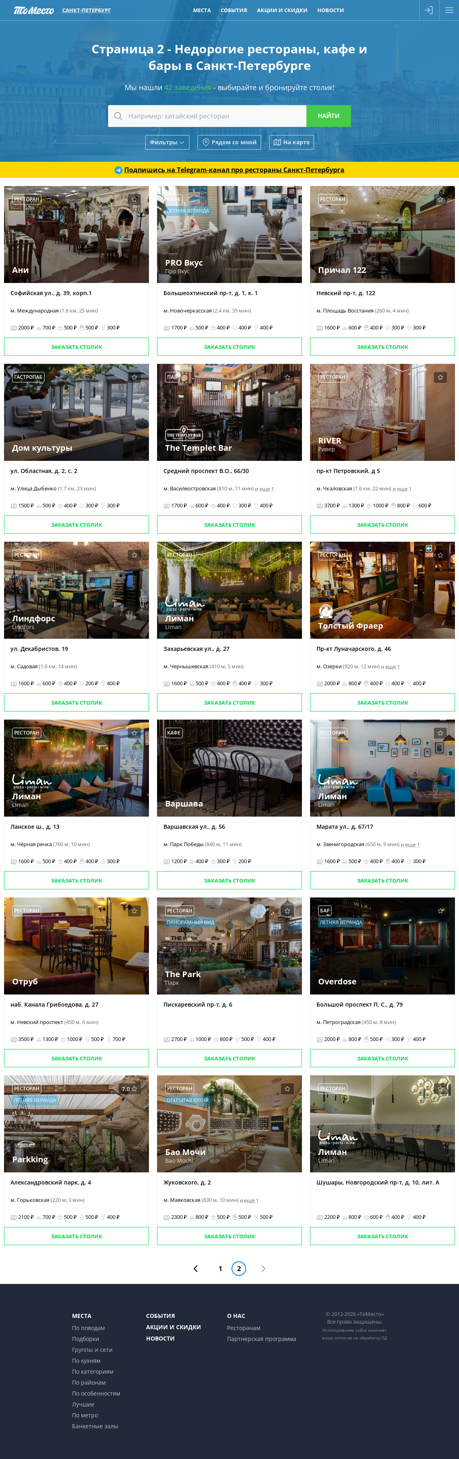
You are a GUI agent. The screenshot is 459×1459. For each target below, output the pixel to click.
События (160, 1316)
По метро (85, 1415)
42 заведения (187, 87)
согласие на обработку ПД (360, 1338)
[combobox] (229, 116)
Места (81, 1316)
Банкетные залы (95, 1426)
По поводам (88, 1328)
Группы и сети (92, 1349)
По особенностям (96, 1393)
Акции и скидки (173, 1327)
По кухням (86, 1360)
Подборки (85, 1339)
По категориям (92, 1371)
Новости (160, 1338)
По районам (89, 1382)
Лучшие (83, 1404)
